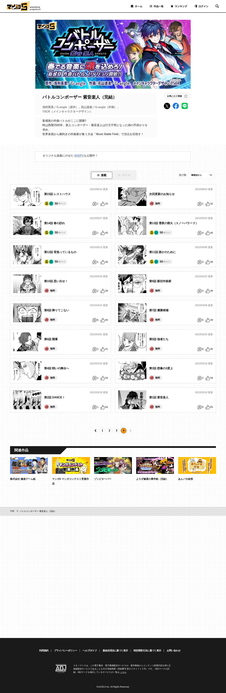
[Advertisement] (84, 577)
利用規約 (43, 650)
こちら (123, 672)
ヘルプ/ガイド (90, 650)
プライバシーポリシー (65, 650)
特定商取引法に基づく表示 (147, 650)
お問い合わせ (173, 650)
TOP (12, 511)
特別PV (79, 155)
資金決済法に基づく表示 (115, 650)
